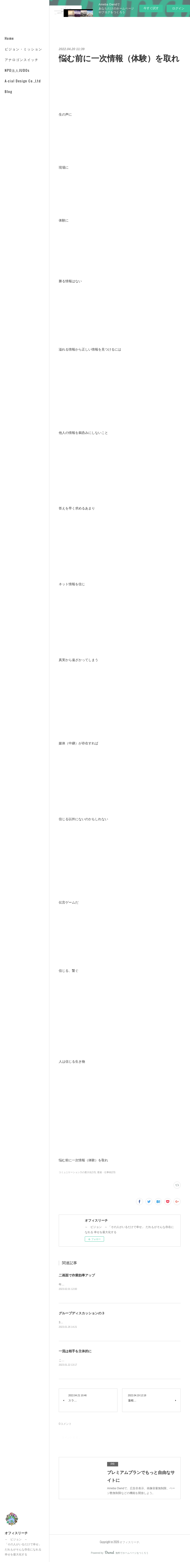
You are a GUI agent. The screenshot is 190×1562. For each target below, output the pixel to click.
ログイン (178, 8)
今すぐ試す (151, 8)
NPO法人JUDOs (17, 70)
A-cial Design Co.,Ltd (23, 80)
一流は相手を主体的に (75, 1352)
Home (9, 38)
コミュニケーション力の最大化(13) (77, 1172)
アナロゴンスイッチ (22, 59)
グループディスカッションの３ (82, 1314)
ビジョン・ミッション (23, 48)
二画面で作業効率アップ (77, 1275)
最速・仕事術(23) (106, 1172)
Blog (8, 91)
